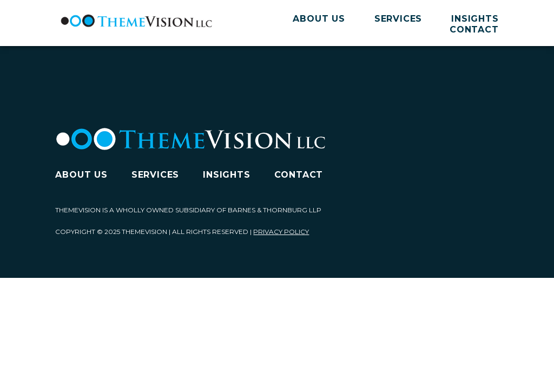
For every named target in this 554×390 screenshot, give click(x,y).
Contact (474, 29)
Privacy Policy (281, 231)
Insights (474, 19)
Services (398, 19)
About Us (319, 19)
